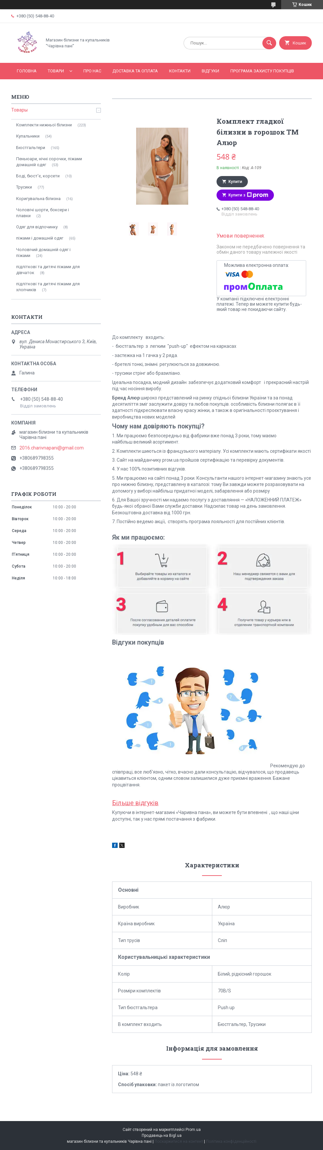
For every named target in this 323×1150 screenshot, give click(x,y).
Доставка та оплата (135, 70)
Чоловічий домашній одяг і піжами (43, 252)
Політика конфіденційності (231, 1141)
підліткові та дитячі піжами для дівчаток (48, 269)
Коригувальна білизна (38, 198)
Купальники (28, 136)
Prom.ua (193, 1129)
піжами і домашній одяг (39, 238)
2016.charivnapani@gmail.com (51, 447)
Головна (27, 70)
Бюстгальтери (30, 147)
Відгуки (210, 70)
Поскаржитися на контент (179, 1141)
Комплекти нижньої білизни (44, 124)
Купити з (248, 195)
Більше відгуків (135, 803)
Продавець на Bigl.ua (162, 1135)
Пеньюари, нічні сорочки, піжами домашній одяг (49, 161)
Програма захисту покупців (262, 70)
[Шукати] (269, 43)
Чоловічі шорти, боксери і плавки (42, 212)
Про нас (92, 70)
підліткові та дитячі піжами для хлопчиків (48, 286)
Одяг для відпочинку (37, 226)
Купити (235, 181)
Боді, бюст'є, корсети (38, 175)
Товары (19, 110)
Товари (56, 70)
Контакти (180, 70)
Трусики (24, 187)
